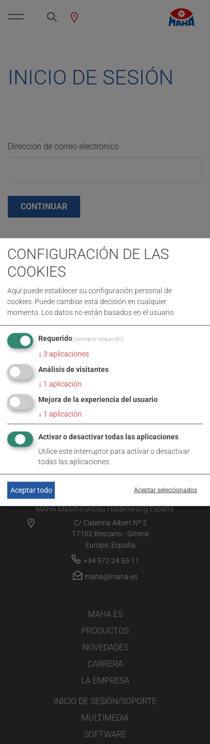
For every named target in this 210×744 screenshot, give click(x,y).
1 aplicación (60, 384)
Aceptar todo (31, 490)
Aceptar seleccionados (165, 490)
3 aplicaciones (63, 354)
